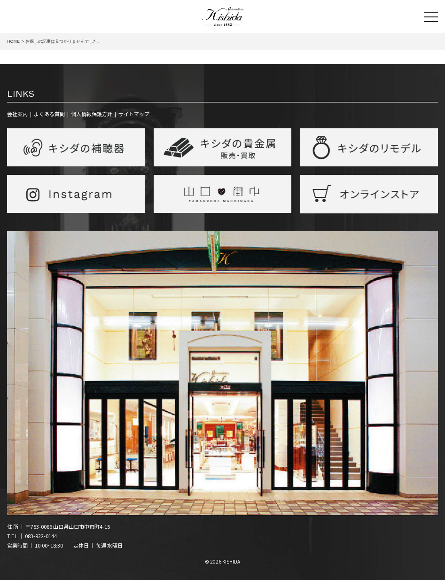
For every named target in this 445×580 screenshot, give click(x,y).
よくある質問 (49, 114)
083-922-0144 (41, 536)
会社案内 (17, 114)
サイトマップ (133, 114)
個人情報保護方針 (91, 114)
